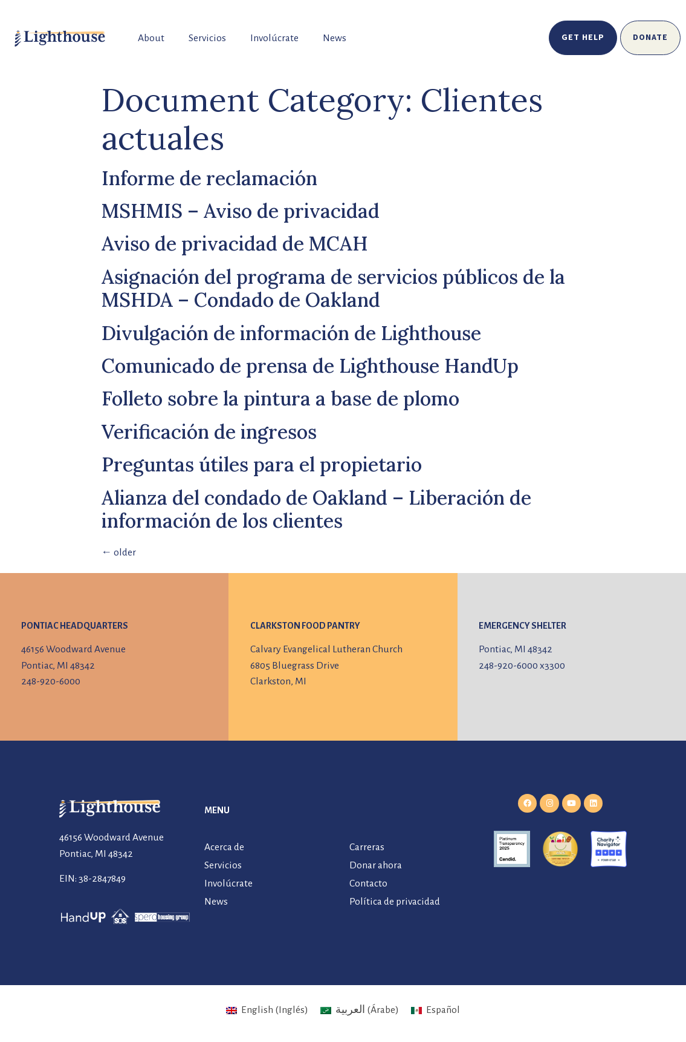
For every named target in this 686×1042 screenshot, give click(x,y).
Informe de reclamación (209, 178)
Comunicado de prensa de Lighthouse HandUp (310, 365)
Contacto (368, 883)
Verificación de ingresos (209, 431)
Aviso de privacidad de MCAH (235, 243)
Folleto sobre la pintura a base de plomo (280, 398)
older (119, 552)
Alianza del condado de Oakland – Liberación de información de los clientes (316, 509)
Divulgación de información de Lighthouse (291, 333)
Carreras (366, 847)
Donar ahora (375, 865)
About (151, 38)
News (334, 38)
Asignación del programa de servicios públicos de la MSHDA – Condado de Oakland (333, 288)
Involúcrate (274, 38)
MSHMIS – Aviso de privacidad (241, 210)
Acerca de (224, 847)
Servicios (207, 38)
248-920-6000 (50, 681)
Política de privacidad (394, 901)
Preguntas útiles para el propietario (262, 464)
